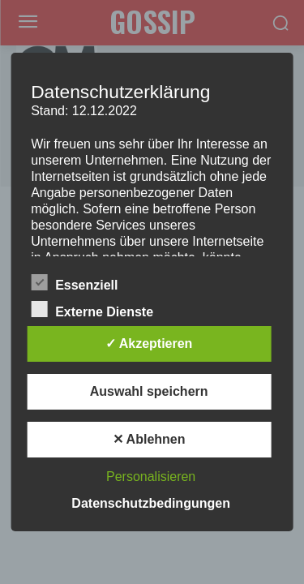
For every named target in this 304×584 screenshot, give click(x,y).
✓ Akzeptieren (149, 343)
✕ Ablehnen (149, 439)
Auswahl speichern (149, 391)
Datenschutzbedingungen (150, 503)
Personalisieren (150, 476)
